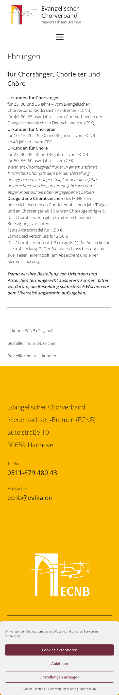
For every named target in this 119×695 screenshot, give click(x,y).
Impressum (88, 689)
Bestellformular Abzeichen (32, 343)
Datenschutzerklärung (63, 689)
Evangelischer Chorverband (60, 11)
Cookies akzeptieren (59, 649)
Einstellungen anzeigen (59, 677)
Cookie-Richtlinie (34, 689)
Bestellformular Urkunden (31, 356)
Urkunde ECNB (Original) (30, 330)
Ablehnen (59, 663)
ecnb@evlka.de (29, 497)
